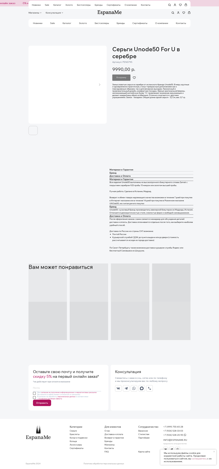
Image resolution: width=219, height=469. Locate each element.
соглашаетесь (199, 458)
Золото (83, 23)
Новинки (37, 23)
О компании (161, 23)
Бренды (121, 23)
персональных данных (66, 396)
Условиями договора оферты (50, 399)
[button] (173, 12)
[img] (165, 449)
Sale (52, 23)
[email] (67, 387)
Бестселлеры (102, 23)
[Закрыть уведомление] (214, 451)
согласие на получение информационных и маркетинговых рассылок (69, 392)
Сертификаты (139, 23)
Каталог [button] (67, 23)
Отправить (42, 402)
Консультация (53, 12)
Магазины (33, 12)
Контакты (181, 23)
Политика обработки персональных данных (104, 463)
